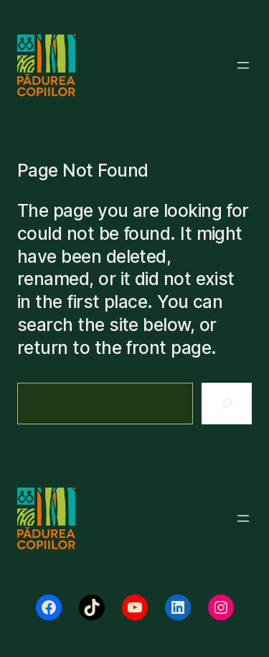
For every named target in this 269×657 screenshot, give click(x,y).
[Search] (227, 403)
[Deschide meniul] (243, 65)
